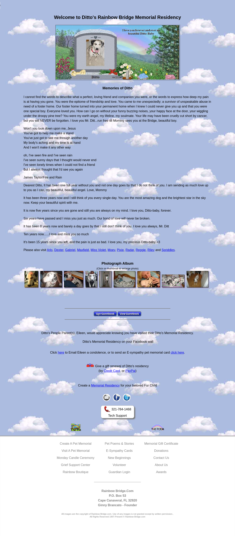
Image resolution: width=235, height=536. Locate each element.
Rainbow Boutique (75, 472)
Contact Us (161, 457)
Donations (161, 450)
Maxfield (83, 250)
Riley (151, 250)
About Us (161, 465)
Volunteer (119, 465)
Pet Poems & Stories (119, 443)
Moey (111, 250)
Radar (130, 250)
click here (177, 352)
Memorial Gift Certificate (161, 443)
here (61, 352)
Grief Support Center (75, 465)
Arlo (49, 250)
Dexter (58, 250)
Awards (161, 472)
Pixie (120, 250)
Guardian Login (119, 472)
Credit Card (112, 371)
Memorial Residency (105, 385)
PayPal (131, 371)
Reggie (141, 250)
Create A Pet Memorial (75, 443)
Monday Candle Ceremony (75, 457)
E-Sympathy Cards (119, 450)
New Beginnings (119, 457)
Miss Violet (98, 250)
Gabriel (70, 250)
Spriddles (168, 250)
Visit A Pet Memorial (75, 450)
